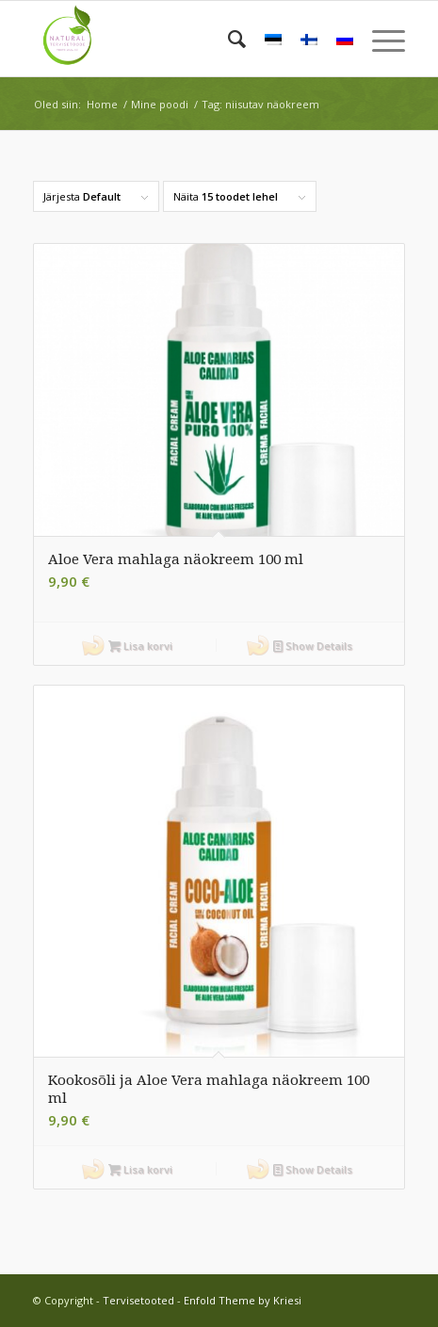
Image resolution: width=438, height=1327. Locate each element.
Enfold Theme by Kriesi (242, 1300)
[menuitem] (227, 38)
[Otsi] (227, 38)
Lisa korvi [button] (140, 646)
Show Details (312, 646)
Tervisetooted (138, 1300)
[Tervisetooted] (182, 38)
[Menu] (379, 38)
